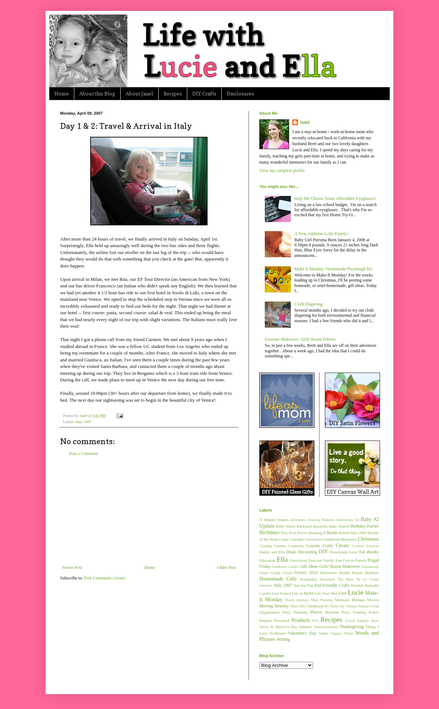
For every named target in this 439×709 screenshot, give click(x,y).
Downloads (338, 552)
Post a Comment (83, 453)
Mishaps (358, 600)
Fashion (348, 560)
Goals (263, 572)
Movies (373, 600)
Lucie (356, 592)
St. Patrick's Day (283, 626)
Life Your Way (326, 593)
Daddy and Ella (272, 552)
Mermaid (342, 600)
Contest (280, 546)
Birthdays (269, 532)
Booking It (317, 532)
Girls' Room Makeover (339, 566)
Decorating (307, 551)
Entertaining (298, 560)
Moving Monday (274, 605)
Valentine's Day (302, 633)
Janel (304, 122)
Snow (375, 621)
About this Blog (97, 93)
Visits (348, 633)
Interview (266, 585)
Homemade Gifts (278, 579)
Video (323, 633)
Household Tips (331, 579)
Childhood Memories (340, 539)
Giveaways (370, 566)
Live (343, 593)
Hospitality (308, 579)
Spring (264, 627)
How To (353, 579)
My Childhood (311, 606)
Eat (362, 551)
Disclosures (240, 93)
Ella (282, 559)
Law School (281, 593)
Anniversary (344, 520)
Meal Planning (322, 600)
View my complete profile (282, 170)
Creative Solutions (365, 546)
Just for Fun (303, 585)
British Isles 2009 (352, 532)
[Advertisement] (149, 510)
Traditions (278, 633)
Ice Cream (371, 579)
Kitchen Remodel (365, 585)
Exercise (315, 560)
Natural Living (368, 606)
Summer (305, 626)
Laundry (265, 593)
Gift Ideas (309, 566)
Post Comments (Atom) (104, 578)
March (289, 600)
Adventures (298, 520)
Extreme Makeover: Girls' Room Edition (300, 339)
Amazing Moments (321, 520)
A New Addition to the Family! (321, 233)
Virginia (336, 633)
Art (357, 520)
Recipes (173, 93)
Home (61, 93)
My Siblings (348, 606)
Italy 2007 (83, 421)
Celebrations (314, 539)
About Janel (139, 93)
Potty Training (354, 612)
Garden (293, 567)
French (360, 560)
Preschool (281, 620)
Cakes (284, 539)
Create (342, 545)
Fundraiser (279, 567)
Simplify (363, 621)
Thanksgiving (351, 626)
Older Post (226, 567)
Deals (291, 551)
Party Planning (295, 612)
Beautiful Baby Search (331, 526)
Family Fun (332, 560)
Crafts (327, 545)
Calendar (297, 539)
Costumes (296, 546)
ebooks (373, 551)
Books (332, 532)
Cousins (313, 545)
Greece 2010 (306, 572)
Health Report (351, 572)
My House (331, 606)
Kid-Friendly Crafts (332, 585)
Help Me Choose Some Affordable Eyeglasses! (335, 198)
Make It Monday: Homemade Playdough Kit (333, 268)
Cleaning (265, 546)
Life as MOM (303, 593)
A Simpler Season (273, 519)
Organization (269, 612)
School (350, 621)
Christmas (368, 539)
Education (267, 560)
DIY (323, 551)
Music (294, 606)
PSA (315, 621)
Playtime (332, 612)
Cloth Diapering (308, 304)
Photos (316, 612)
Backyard (304, 526)
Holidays (372, 572)
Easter (353, 552)
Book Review (298, 533)
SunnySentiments (326, 627)
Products (301, 620)
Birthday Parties (364, 526)
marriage (302, 600)
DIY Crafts (204, 93)
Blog (284, 533)
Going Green (281, 572)
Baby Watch (286, 526)
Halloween (328, 572)
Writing (283, 639)
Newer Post (72, 567)
